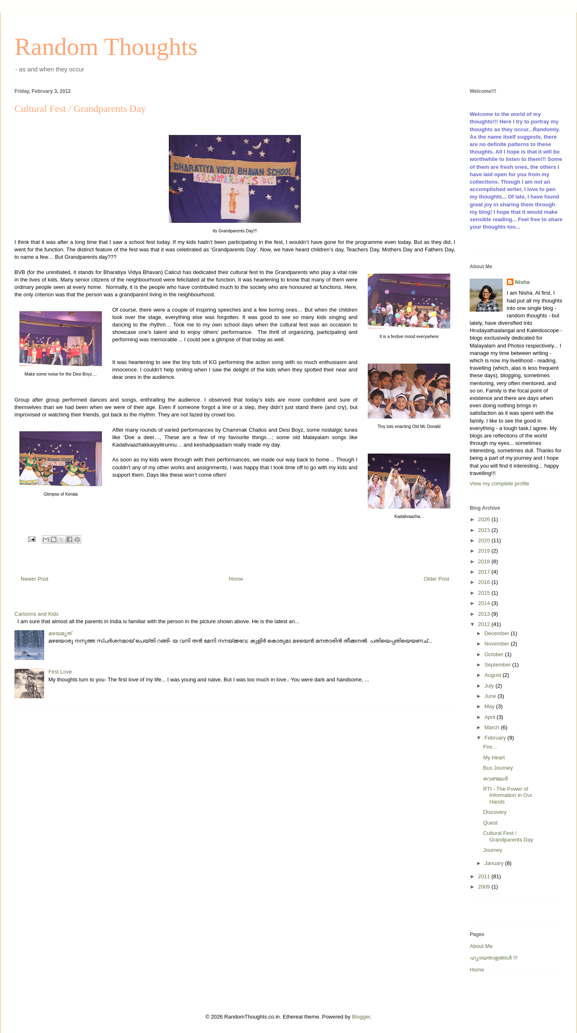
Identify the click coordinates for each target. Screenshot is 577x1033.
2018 (485, 561)
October (495, 654)
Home (236, 579)
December (498, 633)
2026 (485, 519)
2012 (485, 624)
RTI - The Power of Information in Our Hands (507, 795)
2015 (485, 593)
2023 (485, 530)
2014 (485, 603)
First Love (60, 672)
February (496, 738)
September (498, 665)
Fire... (490, 747)
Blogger (361, 1017)
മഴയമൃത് (59, 633)
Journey (492, 850)
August (494, 675)
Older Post (436, 579)
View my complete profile (499, 483)
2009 (485, 887)
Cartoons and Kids (36, 614)
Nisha (522, 282)
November (498, 644)
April (491, 717)
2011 (485, 876)
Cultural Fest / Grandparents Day (508, 836)
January (495, 863)
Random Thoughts (106, 46)
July (490, 686)
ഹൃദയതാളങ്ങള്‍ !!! (494, 958)
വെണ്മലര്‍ (495, 778)
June (491, 696)
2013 (485, 614)
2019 (485, 551)
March (493, 727)
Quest (490, 823)
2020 (485, 540)
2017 (485, 572)
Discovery (494, 812)
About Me (481, 946)
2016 (485, 582)
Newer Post (34, 579)
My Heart (494, 757)
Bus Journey (498, 768)
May (490, 706)
